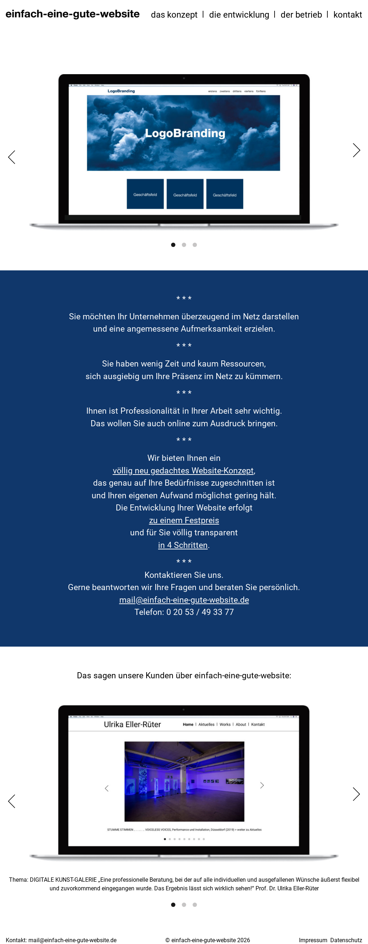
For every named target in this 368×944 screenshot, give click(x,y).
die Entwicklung (239, 15)
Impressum (313, 940)
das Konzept (174, 15)
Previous (11, 157)
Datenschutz (346, 940)
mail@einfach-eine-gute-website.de (184, 600)
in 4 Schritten (183, 545)
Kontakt (348, 15)
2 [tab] (184, 245)
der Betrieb (301, 15)
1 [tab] (173, 245)
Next (356, 150)
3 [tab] (195, 245)
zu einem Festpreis (184, 520)
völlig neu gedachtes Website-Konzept (183, 471)
